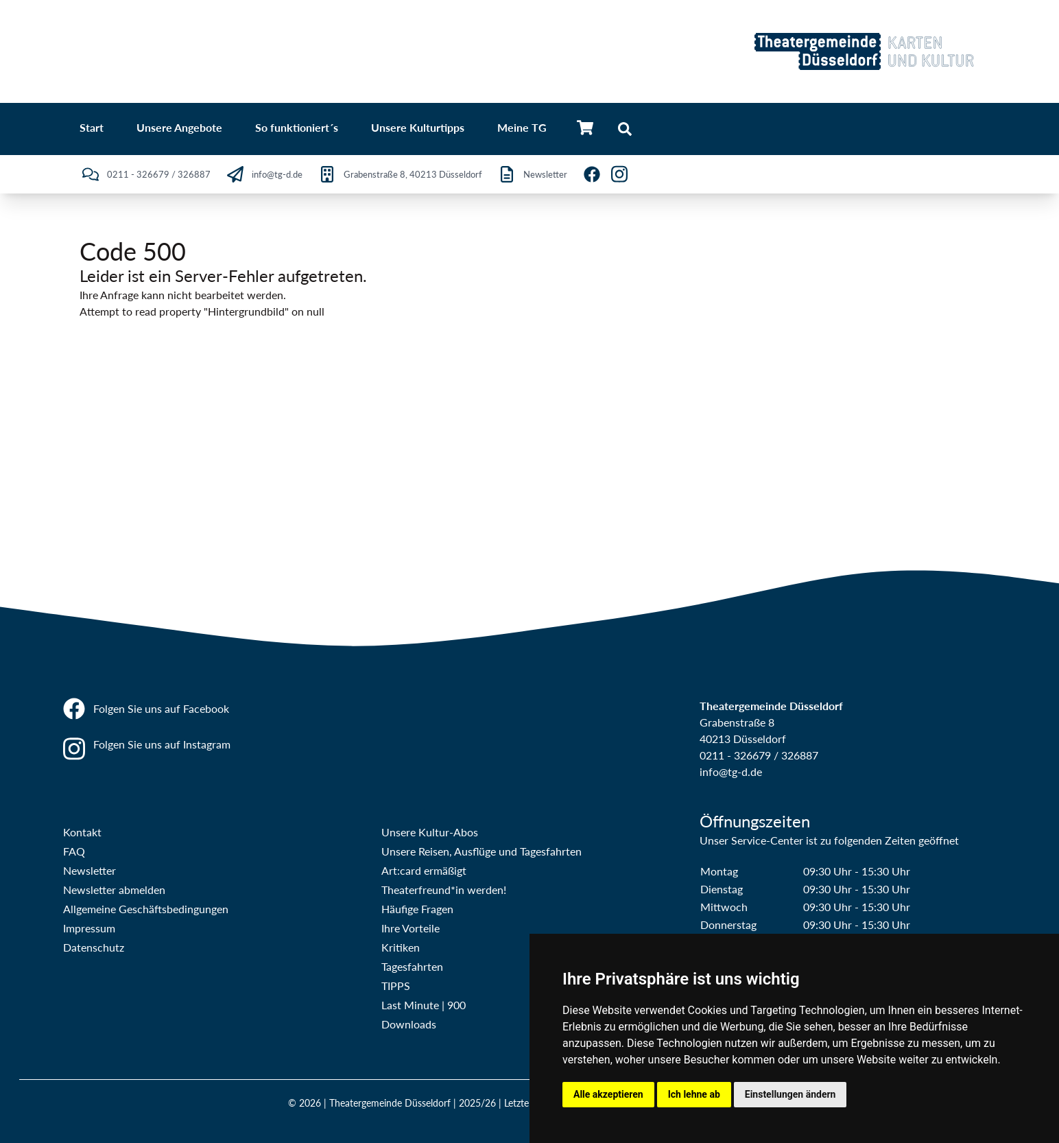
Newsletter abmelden (114, 889)
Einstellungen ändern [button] (790, 1094)
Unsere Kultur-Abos (429, 831)
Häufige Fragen (417, 908)
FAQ (74, 851)
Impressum (89, 927)
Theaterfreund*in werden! (443, 889)
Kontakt (82, 831)
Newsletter (89, 870)
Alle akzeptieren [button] (608, 1094)
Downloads (408, 1023)
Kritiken (400, 947)
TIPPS (395, 985)
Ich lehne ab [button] (694, 1094)
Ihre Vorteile (410, 927)
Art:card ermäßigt (423, 870)
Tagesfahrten (412, 966)
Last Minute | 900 (423, 1004)
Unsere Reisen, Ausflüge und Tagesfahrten (481, 851)
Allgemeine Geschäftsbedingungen (145, 908)
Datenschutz (93, 947)
